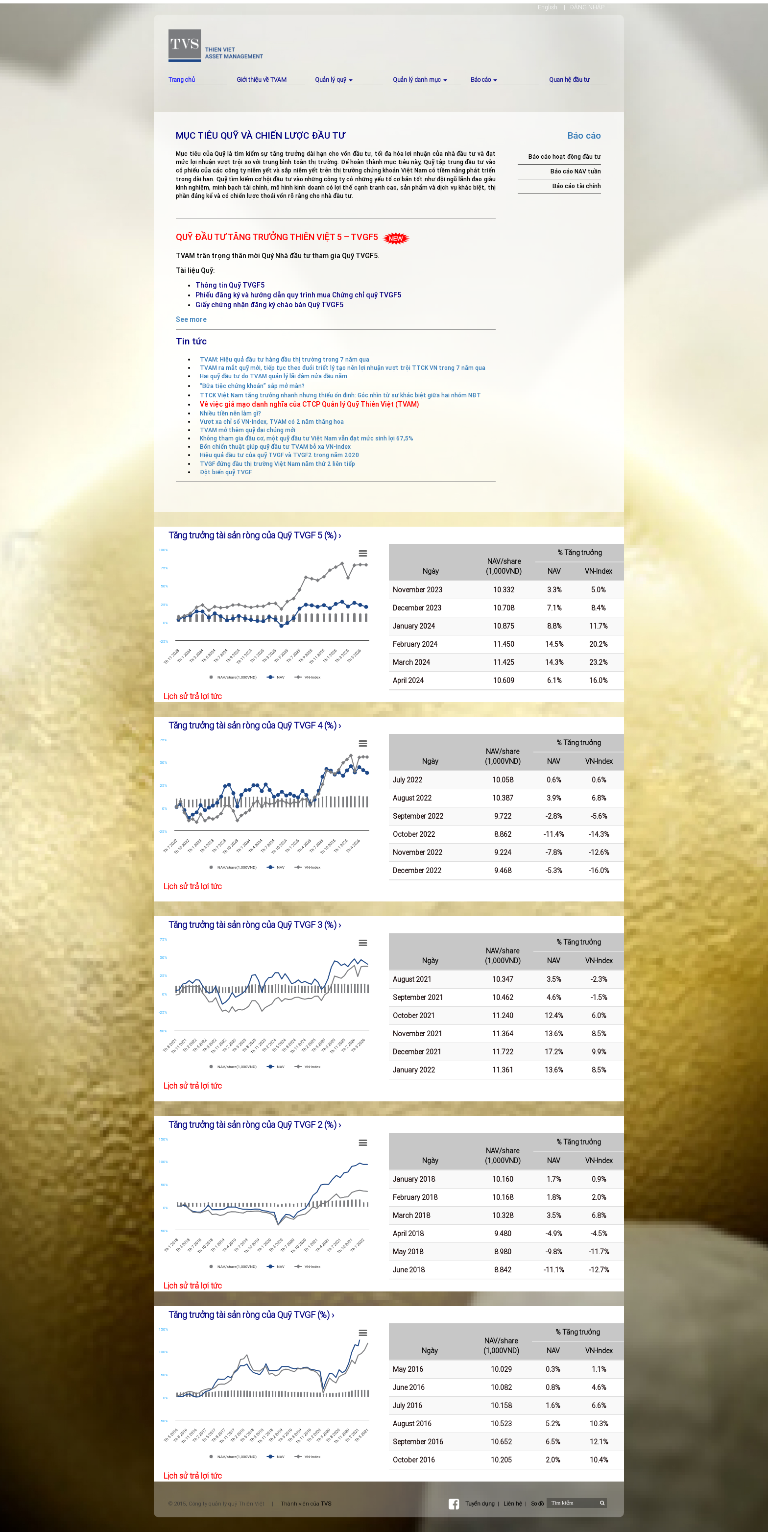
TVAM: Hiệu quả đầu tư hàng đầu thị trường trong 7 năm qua (284, 359)
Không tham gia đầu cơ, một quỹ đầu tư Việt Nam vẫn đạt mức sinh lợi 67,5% (306, 438)
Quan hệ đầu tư (569, 79)
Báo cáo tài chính (576, 186)
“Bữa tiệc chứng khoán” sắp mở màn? (252, 385)
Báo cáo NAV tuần (576, 171)
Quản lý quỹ (334, 79)
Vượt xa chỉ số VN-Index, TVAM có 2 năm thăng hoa (272, 421)
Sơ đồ (537, 1503)
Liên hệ (513, 1503)
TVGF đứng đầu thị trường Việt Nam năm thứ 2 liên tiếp (277, 463)
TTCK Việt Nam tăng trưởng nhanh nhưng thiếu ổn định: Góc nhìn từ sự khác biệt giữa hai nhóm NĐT (340, 395)
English (547, 7)
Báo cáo (484, 79)
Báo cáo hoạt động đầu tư (564, 156)
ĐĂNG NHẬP (587, 7)
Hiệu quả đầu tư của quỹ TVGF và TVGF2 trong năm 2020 (279, 455)
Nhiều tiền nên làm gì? (230, 413)
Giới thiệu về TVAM (262, 79)
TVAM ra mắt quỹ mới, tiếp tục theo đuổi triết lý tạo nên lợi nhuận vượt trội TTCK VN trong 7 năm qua (342, 367)
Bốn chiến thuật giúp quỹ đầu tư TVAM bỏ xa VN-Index (275, 446)
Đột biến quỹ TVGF (226, 472)
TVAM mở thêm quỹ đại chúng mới (247, 430)
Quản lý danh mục (420, 79)
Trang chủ (181, 79)
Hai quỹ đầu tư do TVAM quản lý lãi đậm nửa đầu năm (273, 376)
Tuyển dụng (480, 1503)
